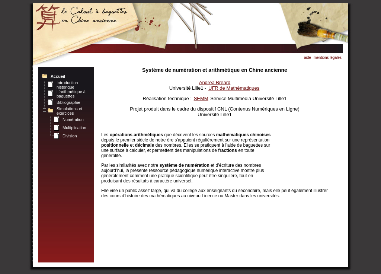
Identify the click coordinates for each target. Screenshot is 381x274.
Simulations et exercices (69, 110)
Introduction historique (67, 84)
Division (70, 136)
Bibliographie (68, 102)
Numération (73, 119)
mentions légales (328, 57)
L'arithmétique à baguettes (71, 93)
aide (307, 57)
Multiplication (74, 127)
